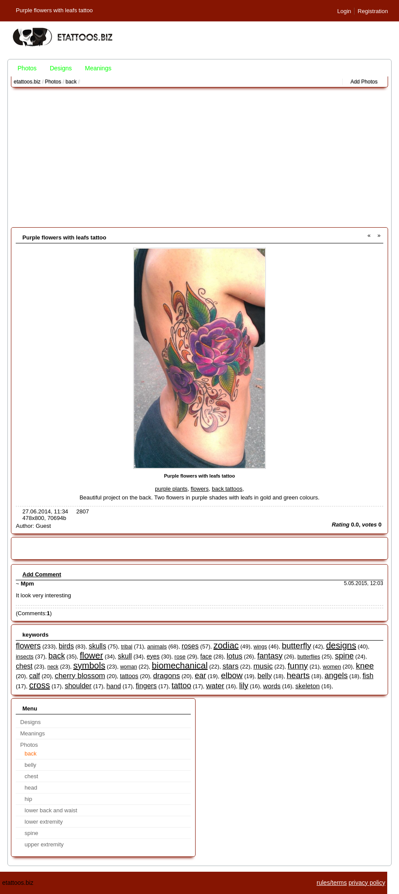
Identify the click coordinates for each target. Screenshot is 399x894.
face (206, 656)
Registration (373, 11)
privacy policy (366, 882)
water (215, 686)
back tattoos (227, 488)
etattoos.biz (27, 82)
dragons (166, 676)
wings (260, 647)
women (332, 666)
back (70, 82)
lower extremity (43, 821)
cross (39, 685)
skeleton (308, 686)
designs (341, 645)
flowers (200, 488)
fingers (146, 686)
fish (367, 675)
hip (28, 799)
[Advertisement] (199, 157)
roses (190, 646)
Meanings (98, 68)
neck (53, 667)
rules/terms (331, 882)
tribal (126, 647)
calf (34, 675)
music (262, 666)
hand (114, 686)
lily (243, 685)
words (272, 686)
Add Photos (364, 82)
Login (344, 11)
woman (128, 667)
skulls (97, 646)
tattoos (129, 675)
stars (231, 666)
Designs (61, 68)
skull (125, 656)
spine (344, 655)
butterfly (296, 645)
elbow (232, 675)
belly (265, 675)
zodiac (226, 645)
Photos (27, 68)
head (30, 787)
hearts (298, 675)
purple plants (171, 488)
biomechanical (180, 665)
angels (335, 675)
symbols (89, 665)
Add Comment (41, 574)
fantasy (269, 655)
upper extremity (44, 844)
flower (91, 655)
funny (298, 665)
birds (66, 646)
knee (365, 665)
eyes (153, 656)
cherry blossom (80, 676)
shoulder (78, 686)
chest (24, 666)
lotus (234, 656)
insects (24, 656)
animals (157, 646)
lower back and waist (50, 810)
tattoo (181, 685)
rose (180, 656)
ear (200, 675)
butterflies (308, 657)
